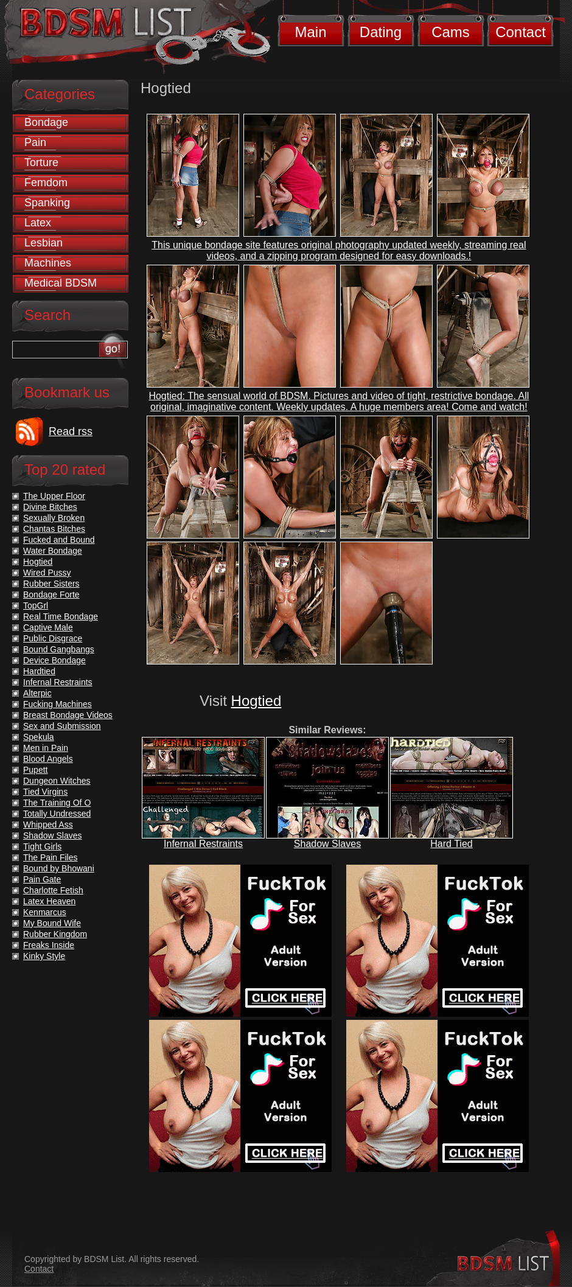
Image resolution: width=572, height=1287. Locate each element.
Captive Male (48, 627)
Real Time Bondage (60, 616)
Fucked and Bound (59, 540)
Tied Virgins (45, 792)
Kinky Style (44, 956)
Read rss (70, 431)
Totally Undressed (57, 813)
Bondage (46, 122)
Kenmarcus (44, 912)
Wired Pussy (47, 572)
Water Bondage (52, 551)
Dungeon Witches (57, 781)
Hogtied (256, 700)
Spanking (47, 203)
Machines (47, 263)
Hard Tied (451, 844)
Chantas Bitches (54, 529)
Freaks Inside (48, 945)
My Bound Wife (52, 923)
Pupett (35, 770)
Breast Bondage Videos (68, 715)
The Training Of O (57, 802)
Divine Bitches (50, 507)
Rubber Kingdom (55, 934)
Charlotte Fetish (53, 890)
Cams (450, 32)
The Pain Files (50, 857)
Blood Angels (48, 759)
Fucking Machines (57, 704)
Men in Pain (45, 748)
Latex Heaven (49, 901)
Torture (41, 162)
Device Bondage (54, 660)
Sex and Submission (62, 726)
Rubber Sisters (51, 583)
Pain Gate (42, 879)
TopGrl (35, 605)
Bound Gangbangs (58, 649)
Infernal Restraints (203, 844)
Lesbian (43, 243)
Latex (37, 223)
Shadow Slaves (327, 844)
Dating (381, 32)
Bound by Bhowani (58, 868)
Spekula (38, 737)
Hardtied (39, 671)
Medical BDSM (60, 283)
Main (310, 32)
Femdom (46, 182)
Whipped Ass (48, 824)
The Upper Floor (54, 496)
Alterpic (37, 693)
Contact (520, 32)
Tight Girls (42, 846)
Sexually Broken (54, 518)
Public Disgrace (52, 638)
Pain (35, 142)
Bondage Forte (51, 594)
